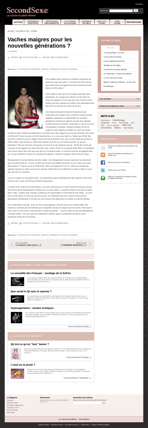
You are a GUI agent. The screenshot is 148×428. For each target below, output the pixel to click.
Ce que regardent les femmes (114, 61)
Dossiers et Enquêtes (33, 22)
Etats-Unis (23, 69)
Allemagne (72, 69)
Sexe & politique (113, 125)
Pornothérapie (109, 86)
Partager (46, 57)
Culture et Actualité (70, 22)
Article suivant (70, 244)
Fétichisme (105, 120)
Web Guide (117, 22)
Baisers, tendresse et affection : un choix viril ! (120, 82)
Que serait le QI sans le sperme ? (31, 291)
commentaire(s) (62, 57)
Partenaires (85, 425)
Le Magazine (12, 398)
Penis (114, 123)
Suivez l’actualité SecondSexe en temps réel (120, 154)
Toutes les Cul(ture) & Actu (112, 106)
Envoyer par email (30, 57)
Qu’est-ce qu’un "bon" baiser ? (30, 344)
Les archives (105, 99)
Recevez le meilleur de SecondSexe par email (123, 146)
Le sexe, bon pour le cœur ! (113, 78)
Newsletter (139, 4)
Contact (94, 425)
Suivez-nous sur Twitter (117, 170)
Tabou (117, 127)
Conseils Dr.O (87, 22)
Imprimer (14, 57)
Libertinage (118, 120)
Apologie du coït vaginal (112, 65)
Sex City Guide (102, 22)
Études (34, 31)
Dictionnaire (134, 22)
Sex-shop (123, 123)
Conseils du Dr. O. (13, 407)
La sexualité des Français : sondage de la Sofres (41, 273)
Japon (62, 69)
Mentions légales (104, 425)
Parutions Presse (57, 425)
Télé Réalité (128, 128)
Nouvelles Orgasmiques (51, 22)
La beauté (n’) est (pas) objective (115, 69)
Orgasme (34, 69)
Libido (43, 69)
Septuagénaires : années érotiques (32, 308)
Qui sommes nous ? (72, 425)
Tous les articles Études (78, 326)
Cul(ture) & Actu (22, 31)
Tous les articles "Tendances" (76, 378)
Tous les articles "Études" (78, 357)
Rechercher (104, 11)
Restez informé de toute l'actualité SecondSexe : (90, 400)
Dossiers (10, 400)
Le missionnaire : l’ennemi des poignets (118, 74)
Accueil (16, 22)
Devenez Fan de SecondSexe (119, 162)
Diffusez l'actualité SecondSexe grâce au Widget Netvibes (122, 177)
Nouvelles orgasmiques (15, 405)
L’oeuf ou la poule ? (23, 364)
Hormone (53, 69)
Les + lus (110, 48)
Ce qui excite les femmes (112, 57)
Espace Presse (43, 425)
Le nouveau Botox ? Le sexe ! (114, 53)
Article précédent (32, 244)
